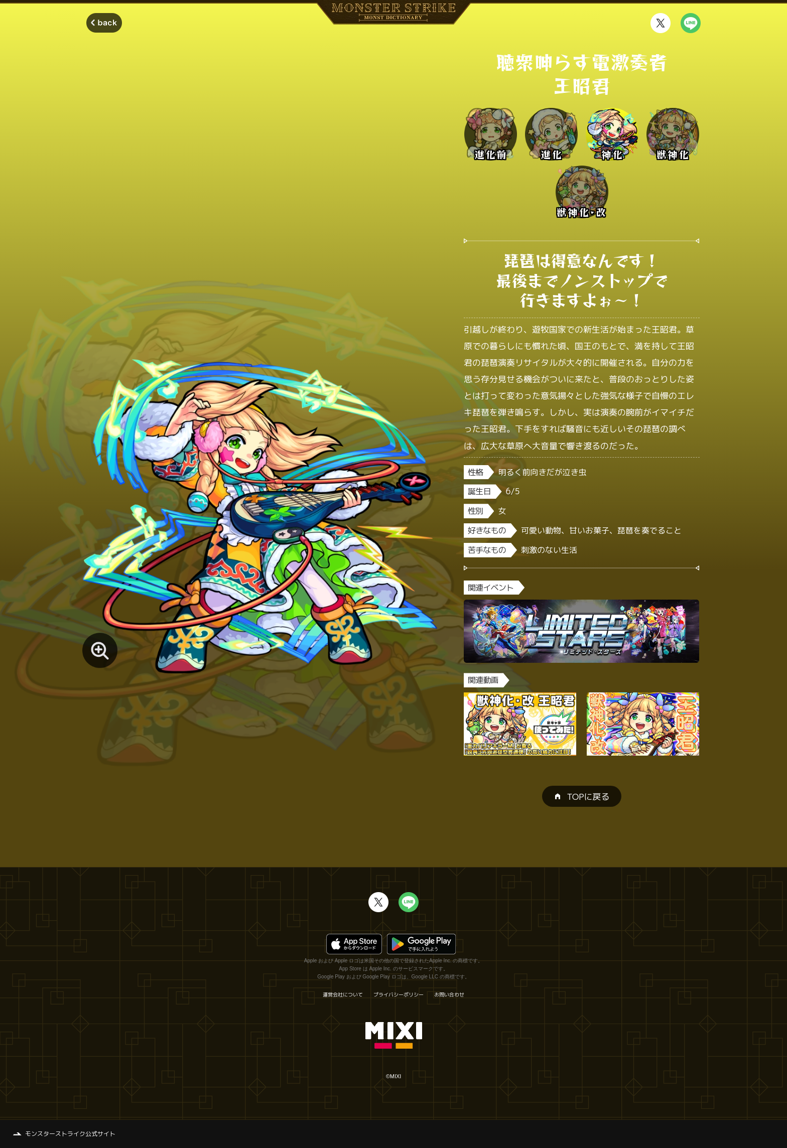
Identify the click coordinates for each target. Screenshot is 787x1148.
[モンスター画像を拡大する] (99, 650)
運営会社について (343, 994)
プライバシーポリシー (398, 994)
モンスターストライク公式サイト (70, 1133)
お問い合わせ (449, 994)
